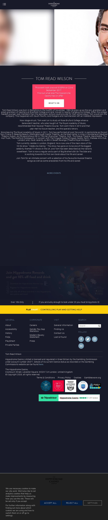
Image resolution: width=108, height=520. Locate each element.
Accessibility (11, 329)
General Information (63, 325)
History (8, 333)
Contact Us (59, 333)
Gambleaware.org (92, 377)
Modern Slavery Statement (37, 336)
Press (32, 341)
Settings (93, 503)
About (8, 325)
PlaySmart (10, 341)
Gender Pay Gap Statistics (37, 330)
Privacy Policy (64, 377)
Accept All (50, 503)
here (41, 364)
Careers (33, 325)
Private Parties (12, 345)
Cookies (77, 377)
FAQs (7, 337)
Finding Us (59, 329)
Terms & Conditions (46, 377)
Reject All (72, 503)
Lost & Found (60, 337)
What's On (54, 103)
